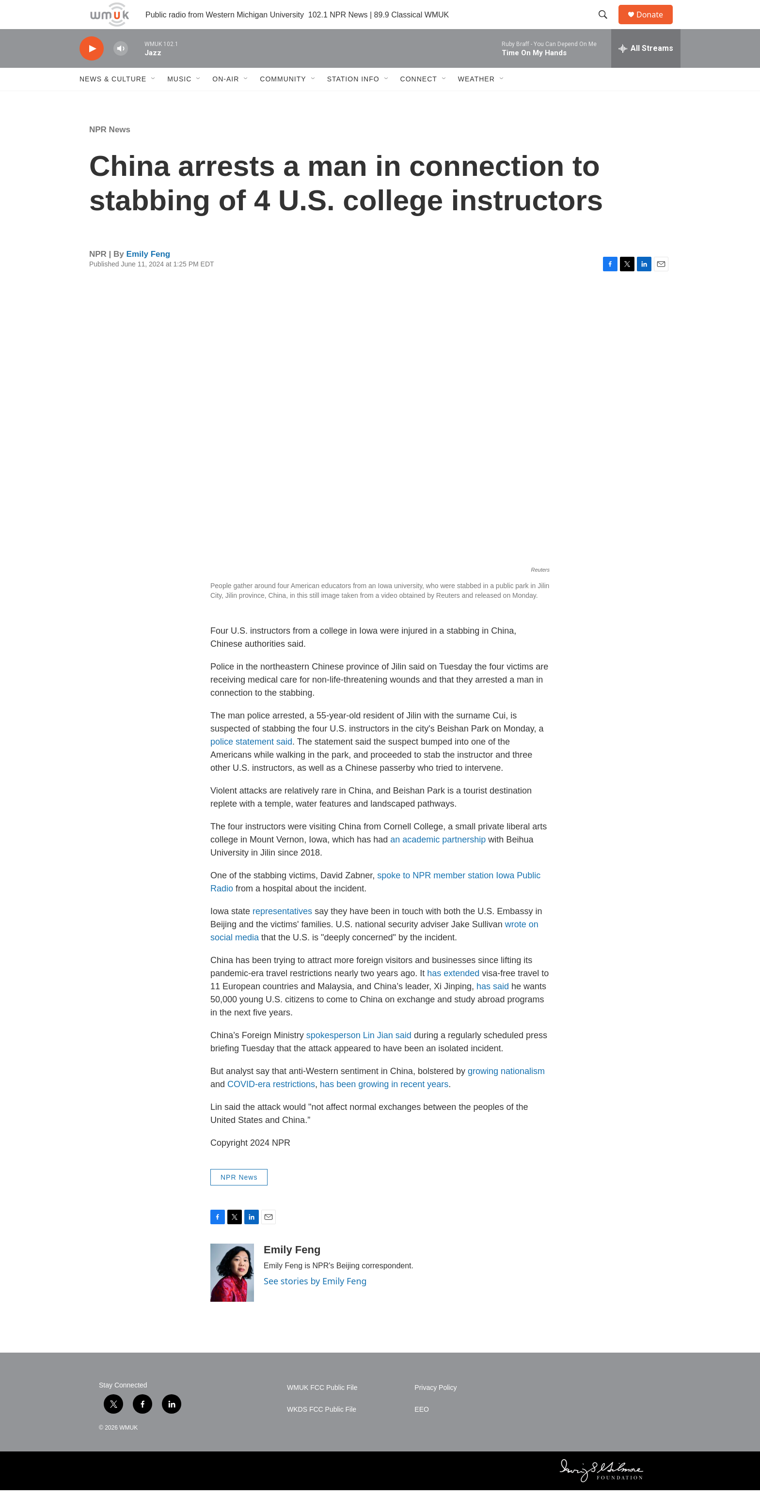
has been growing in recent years (384, 1106)
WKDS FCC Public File (321, 1431)
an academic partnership (438, 861)
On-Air (225, 101)
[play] (91, 70)
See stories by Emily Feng (315, 1303)
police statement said (251, 763)
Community (283, 101)
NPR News (109, 151)
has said (492, 1008)
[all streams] (646, 70)
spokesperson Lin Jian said (359, 1057)
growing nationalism (506, 1093)
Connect (418, 101)
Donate (656, 25)
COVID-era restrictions (271, 1106)
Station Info (353, 101)
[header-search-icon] (607, 25)
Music (179, 101)
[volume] (120, 70)
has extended (453, 995)
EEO (421, 1431)
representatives (282, 933)
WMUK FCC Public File (322, 1409)
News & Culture (112, 101)
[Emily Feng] (232, 1294)
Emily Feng (149, 276)
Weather (476, 101)
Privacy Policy (435, 1409)
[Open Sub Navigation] (154, 101)
